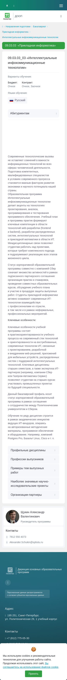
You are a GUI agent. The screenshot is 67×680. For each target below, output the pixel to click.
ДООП (18, 16)
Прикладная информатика (15, 32)
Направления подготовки (18, 26)
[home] (2, 27)
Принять (33, 673)
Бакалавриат (39, 26)
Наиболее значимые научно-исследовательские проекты (30, 483)
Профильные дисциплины (28, 450)
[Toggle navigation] (61, 6)
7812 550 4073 (17, 536)
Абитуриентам (19, 113)
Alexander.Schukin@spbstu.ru (26, 542)
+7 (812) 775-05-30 (18, 638)
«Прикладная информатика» (30, 45)
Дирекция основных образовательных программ (40, 571)
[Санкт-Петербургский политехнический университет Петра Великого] (7, 16)
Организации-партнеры (26, 494)
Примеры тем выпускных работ (27, 470)
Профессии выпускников (27, 459)
